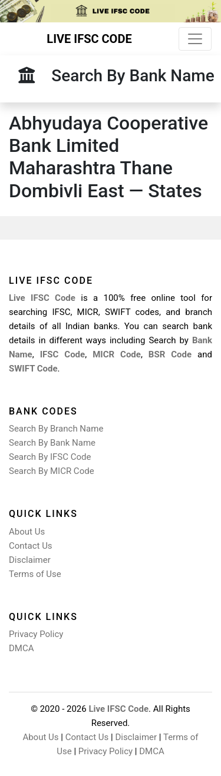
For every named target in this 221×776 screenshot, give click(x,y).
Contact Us (30, 545)
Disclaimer (30, 560)
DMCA (21, 648)
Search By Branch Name (56, 428)
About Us (27, 531)
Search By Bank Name (52, 442)
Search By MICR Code (51, 471)
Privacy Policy (36, 634)
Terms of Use (35, 574)
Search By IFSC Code (50, 457)
